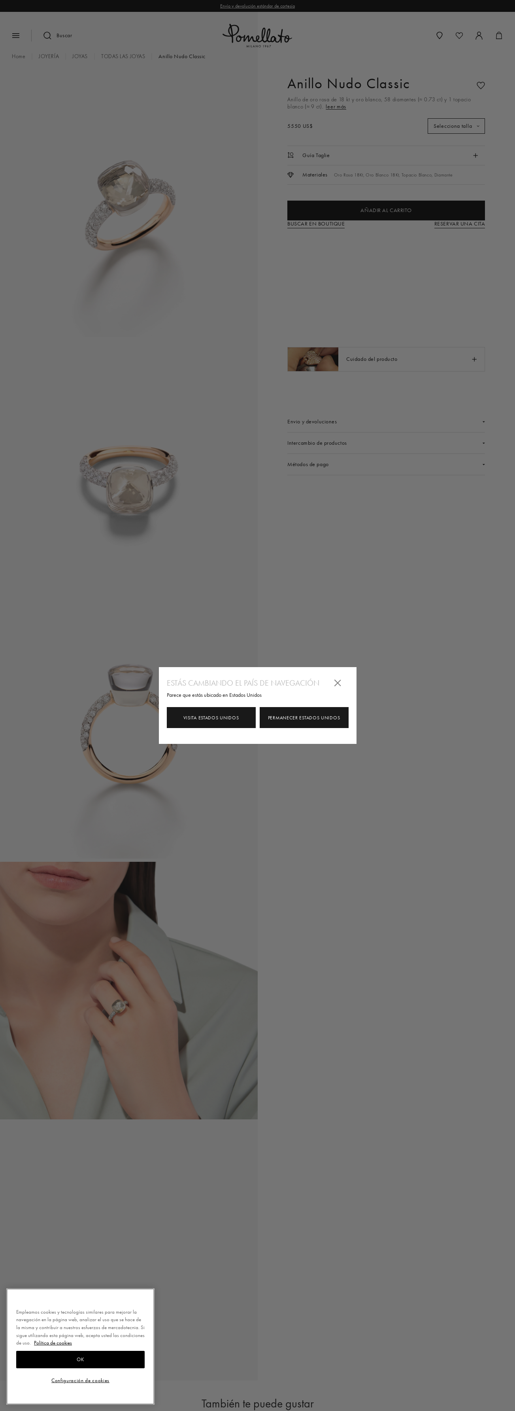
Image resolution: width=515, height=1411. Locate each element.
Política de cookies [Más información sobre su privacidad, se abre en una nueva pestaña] (53, 1343)
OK (80, 1359)
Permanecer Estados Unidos (304, 718)
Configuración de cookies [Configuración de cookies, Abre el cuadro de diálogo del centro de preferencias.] (80, 1380)
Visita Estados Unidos (211, 718)
